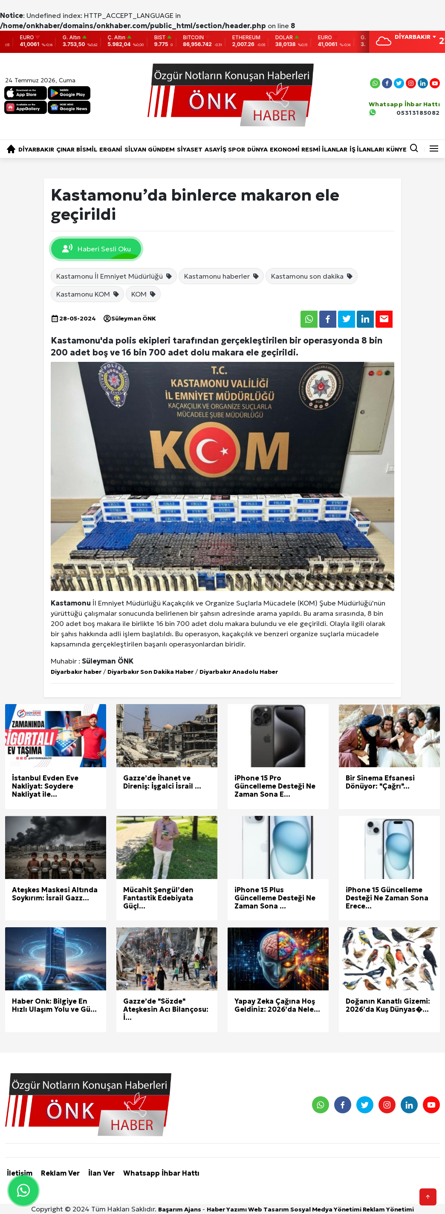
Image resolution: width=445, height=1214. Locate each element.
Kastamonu (71, 603)
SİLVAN (135, 149)
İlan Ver (101, 1173)
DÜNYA (257, 149)
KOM (143, 294)
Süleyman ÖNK (129, 318)
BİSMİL (86, 149)
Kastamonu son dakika (312, 276)
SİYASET (189, 149)
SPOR (236, 149)
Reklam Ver (60, 1173)
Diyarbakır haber (76, 671)
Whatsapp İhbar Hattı (161, 1173)
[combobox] (415, 37)
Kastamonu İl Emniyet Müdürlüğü (114, 276)
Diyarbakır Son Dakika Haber (150, 671)
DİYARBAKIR (36, 149)
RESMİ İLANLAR (324, 149)
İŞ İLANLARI (367, 149)
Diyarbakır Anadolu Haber (238, 671)
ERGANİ (110, 149)
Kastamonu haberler (222, 276)
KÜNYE (396, 149)
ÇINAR (65, 149)
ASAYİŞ (215, 149)
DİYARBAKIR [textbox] (413, 37)
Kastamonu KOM (88, 294)
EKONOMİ (285, 149)
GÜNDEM (161, 149)
